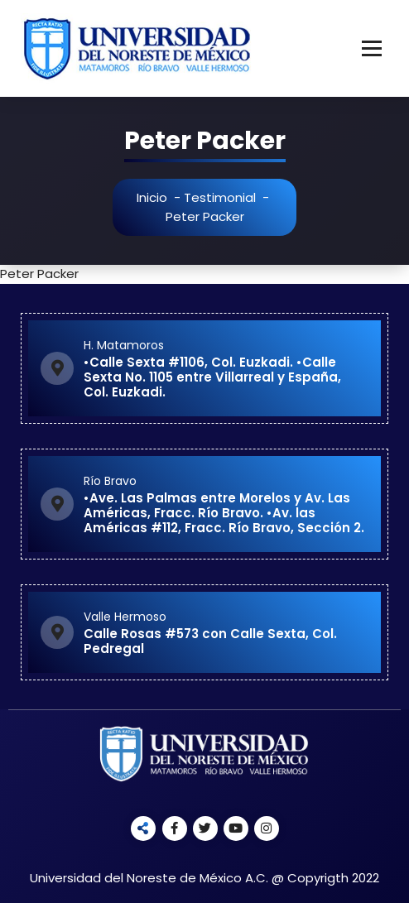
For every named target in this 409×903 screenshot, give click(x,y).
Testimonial (222, 197)
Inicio (154, 197)
